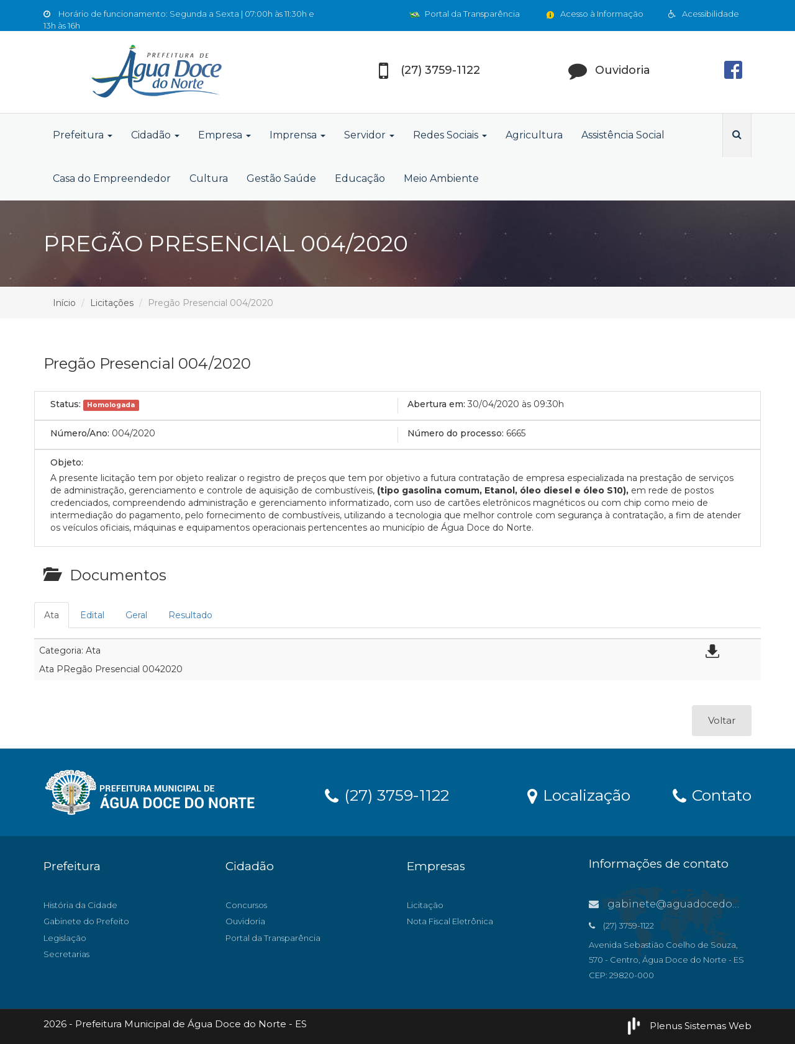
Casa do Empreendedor (112, 178)
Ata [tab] (51, 615)
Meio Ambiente (441, 178)
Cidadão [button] (155, 135)
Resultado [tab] (190, 615)
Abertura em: (436, 404)
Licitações (112, 302)
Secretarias (66, 954)
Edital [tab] (92, 615)
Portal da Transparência (464, 14)
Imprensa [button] (297, 135)
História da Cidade (80, 905)
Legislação (64, 938)
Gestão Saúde (281, 178)
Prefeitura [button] (82, 135)
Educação (360, 178)
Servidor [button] (369, 135)
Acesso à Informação (594, 14)
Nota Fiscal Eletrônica (450, 921)
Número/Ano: (79, 433)
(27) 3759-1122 (387, 794)
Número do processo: (455, 433)
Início (64, 302)
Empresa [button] (224, 135)
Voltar (721, 720)
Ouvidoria (245, 921)
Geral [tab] (136, 615)
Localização (578, 794)
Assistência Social (623, 135)
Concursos (246, 905)
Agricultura (534, 135)
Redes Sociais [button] (450, 135)
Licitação (425, 905)
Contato (712, 794)
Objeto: (66, 462)
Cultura (208, 178)
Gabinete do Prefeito (86, 921)
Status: (65, 404)
